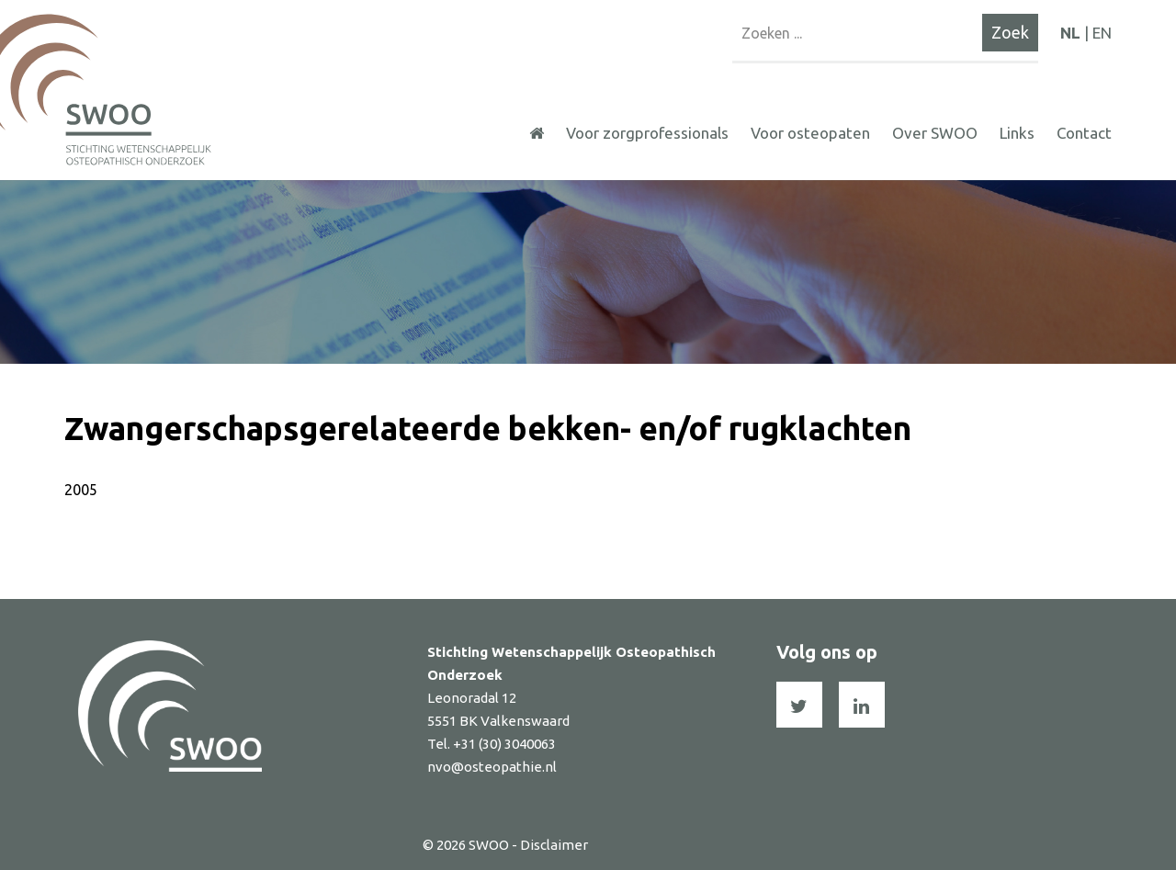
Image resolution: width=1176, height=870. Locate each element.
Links (1017, 132)
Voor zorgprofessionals (647, 132)
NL (1070, 32)
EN (1102, 32)
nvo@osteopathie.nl (492, 766)
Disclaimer (554, 845)
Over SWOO (935, 132)
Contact (1084, 132)
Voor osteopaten (810, 132)
